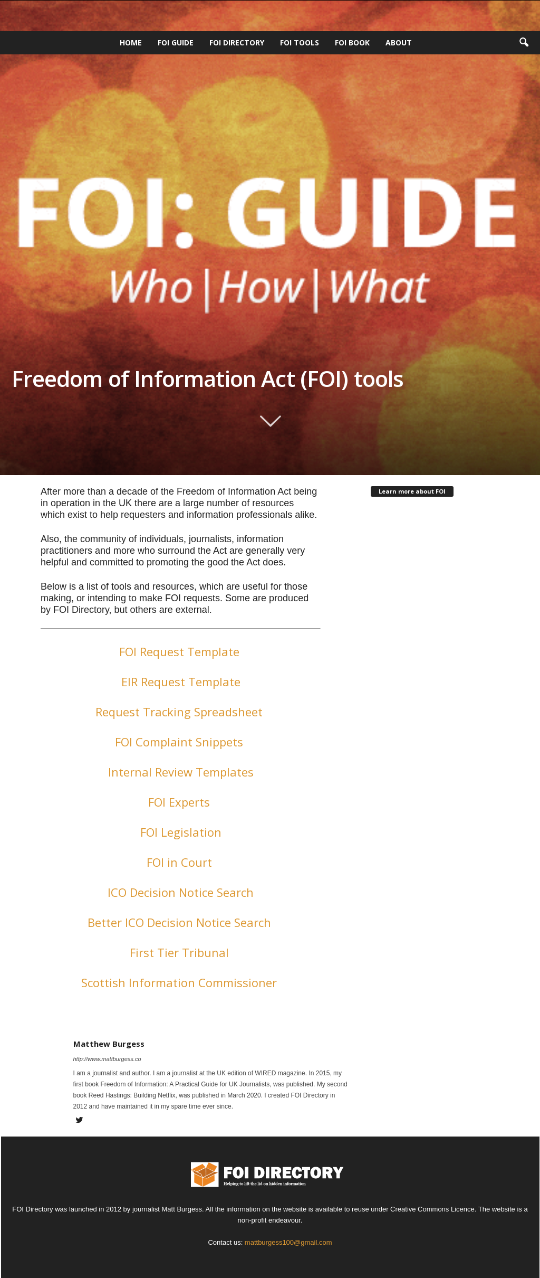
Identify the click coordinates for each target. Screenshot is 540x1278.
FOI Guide (176, 42)
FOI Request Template (181, 651)
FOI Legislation (180, 832)
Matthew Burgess (108, 1043)
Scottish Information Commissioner (180, 982)
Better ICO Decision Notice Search (181, 922)
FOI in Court (181, 862)
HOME (131, 42)
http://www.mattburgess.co (107, 1059)
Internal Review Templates (181, 772)
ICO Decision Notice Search (181, 892)
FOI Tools (299, 42)
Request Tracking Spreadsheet (180, 712)
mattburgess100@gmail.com (288, 1242)
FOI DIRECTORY (236, 42)
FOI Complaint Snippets (180, 742)
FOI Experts (180, 802)
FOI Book (352, 42)
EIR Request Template (180, 681)
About (398, 42)
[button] (523, 42)
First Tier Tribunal (181, 952)
